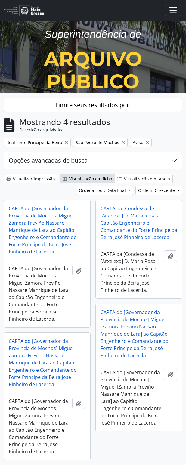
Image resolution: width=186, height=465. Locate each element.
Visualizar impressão (30, 179)
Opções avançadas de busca (48, 160)
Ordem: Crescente (157, 190)
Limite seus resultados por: (93, 105)
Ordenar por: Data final (103, 190)
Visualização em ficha (87, 179)
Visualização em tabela (143, 179)
